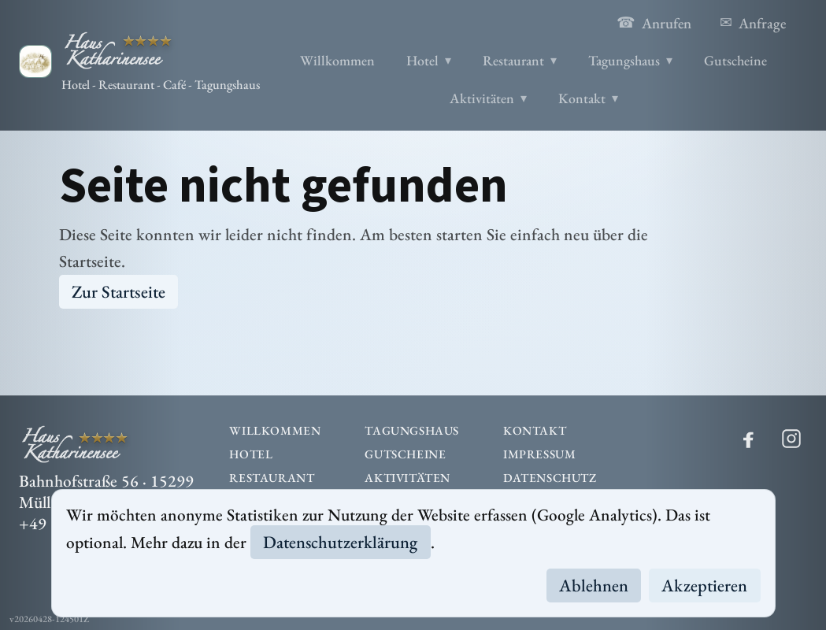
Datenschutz (550, 478)
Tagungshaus (624, 60)
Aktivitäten (482, 98)
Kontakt (582, 98)
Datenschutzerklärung (340, 542)
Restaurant (513, 60)
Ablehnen (594, 585)
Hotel (422, 60)
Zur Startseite (118, 291)
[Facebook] (749, 438)
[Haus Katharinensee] (139, 61)
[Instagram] (791, 438)
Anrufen (654, 23)
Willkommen (337, 60)
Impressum (539, 454)
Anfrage (753, 23)
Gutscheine (735, 60)
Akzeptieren (704, 585)
